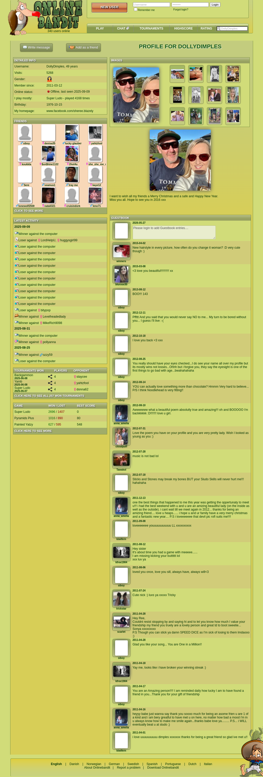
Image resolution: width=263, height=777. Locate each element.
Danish (74, 764)
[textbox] (232, 28)
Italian (208, 764)
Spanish (152, 764)
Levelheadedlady (53, 316)
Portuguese (173, 764)
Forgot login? (180, 9)
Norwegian (94, 764)
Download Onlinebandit (163, 767)
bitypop (44, 310)
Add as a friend (83, 47)
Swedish (133, 764)
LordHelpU (46, 240)
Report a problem (129, 767)
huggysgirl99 (67, 240)
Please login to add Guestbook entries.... (174, 232)
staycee (80, 376)
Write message (36, 47)
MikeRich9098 (51, 323)
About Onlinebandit (97, 767)
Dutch (192, 764)
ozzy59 (46, 355)
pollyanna (48, 342)
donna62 (81, 389)
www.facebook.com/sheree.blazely (70, 111)
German (114, 764)
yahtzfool (81, 383)
